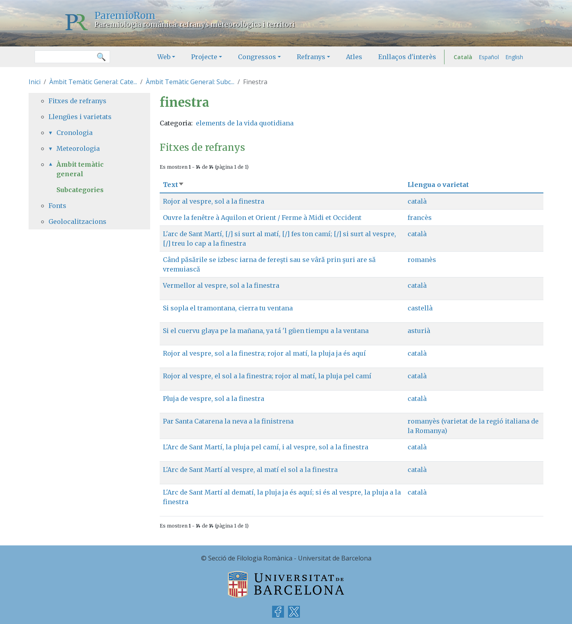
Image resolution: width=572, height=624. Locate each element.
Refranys (311, 57)
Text (173, 185)
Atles (354, 57)
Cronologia (74, 133)
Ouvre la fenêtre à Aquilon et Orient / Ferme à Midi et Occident (262, 217)
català (417, 201)
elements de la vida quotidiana (245, 123)
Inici (35, 81)
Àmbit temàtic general (80, 169)
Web (163, 57)
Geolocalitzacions (77, 221)
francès (420, 217)
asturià (419, 331)
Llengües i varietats (80, 117)
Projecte (204, 57)
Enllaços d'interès (407, 57)
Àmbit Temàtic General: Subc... (190, 81)
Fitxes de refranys (77, 101)
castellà (420, 308)
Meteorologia (78, 148)
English (514, 57)
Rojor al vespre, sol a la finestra (213, 201)
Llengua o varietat (438, 185)
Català (463, 57)
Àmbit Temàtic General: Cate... (93, 81)
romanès (422, 260)
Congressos (257, 57)
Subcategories (80, 190)
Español (489, 57)
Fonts (57, 206)
